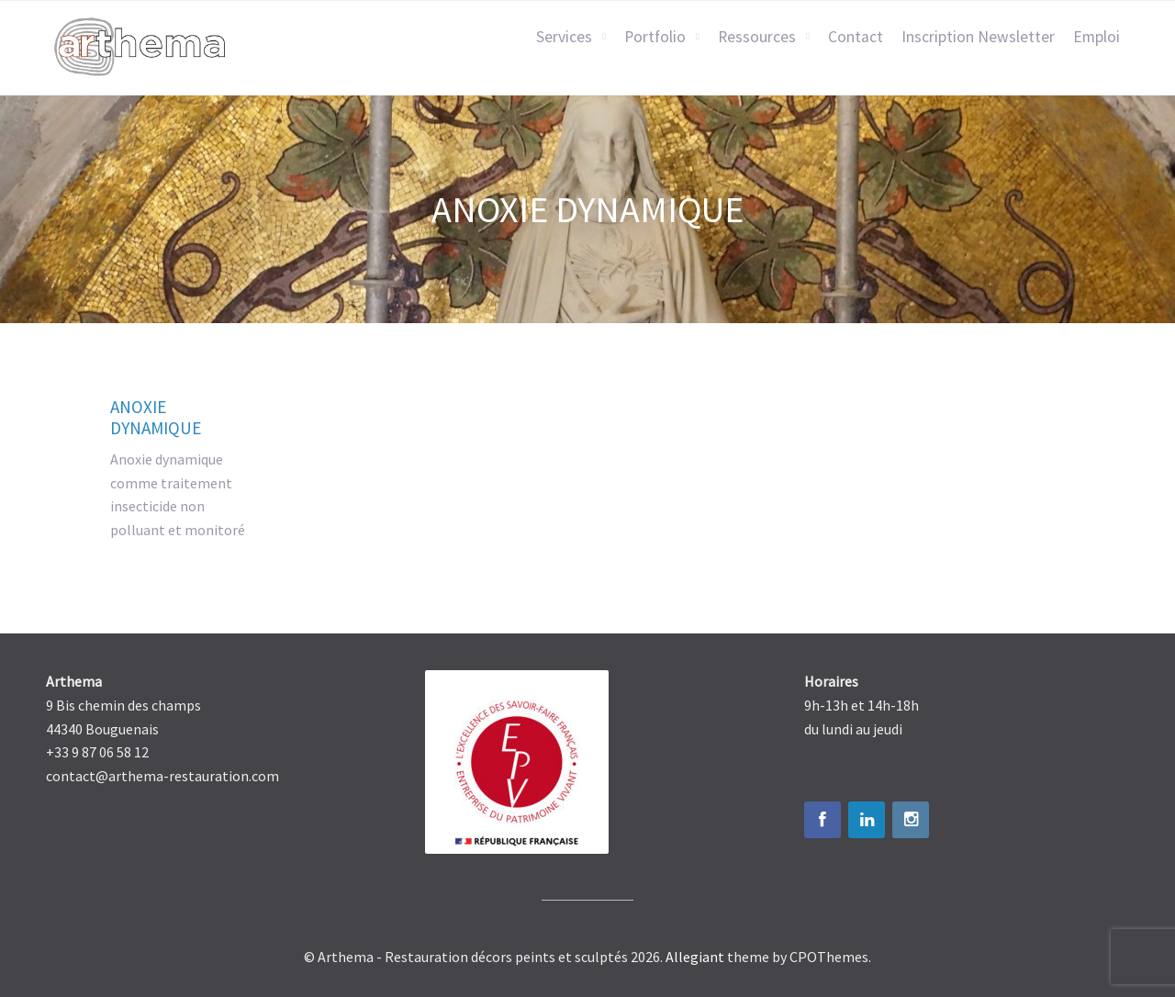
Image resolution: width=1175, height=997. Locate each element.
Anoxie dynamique (155, 417)
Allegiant (695, 956)
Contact (855, 37)
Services (564, 37)
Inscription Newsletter (978, 37)
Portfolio (655, 37)
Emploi (1096, 37)
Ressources (757, 37)
